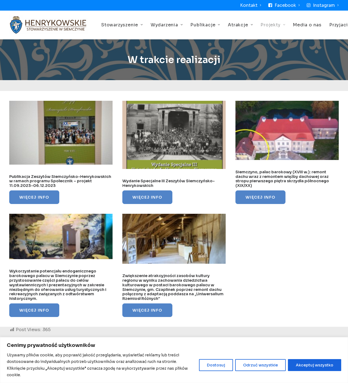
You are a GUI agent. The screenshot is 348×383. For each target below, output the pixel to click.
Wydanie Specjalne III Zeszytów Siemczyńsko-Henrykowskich (168, 183)
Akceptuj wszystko (314, 365)
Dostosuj (216, 365)
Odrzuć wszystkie (260, 365)
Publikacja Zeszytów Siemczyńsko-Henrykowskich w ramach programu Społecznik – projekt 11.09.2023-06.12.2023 (60, 181)
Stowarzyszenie (122, 25)
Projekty (272, 25)
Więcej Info (34, 197)
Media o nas (307, 25)
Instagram (326, 5)
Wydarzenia (167, 25)
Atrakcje (240, 25)
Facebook (287, 5)
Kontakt (250, 5)
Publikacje (205, 25)
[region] (174, 360)
